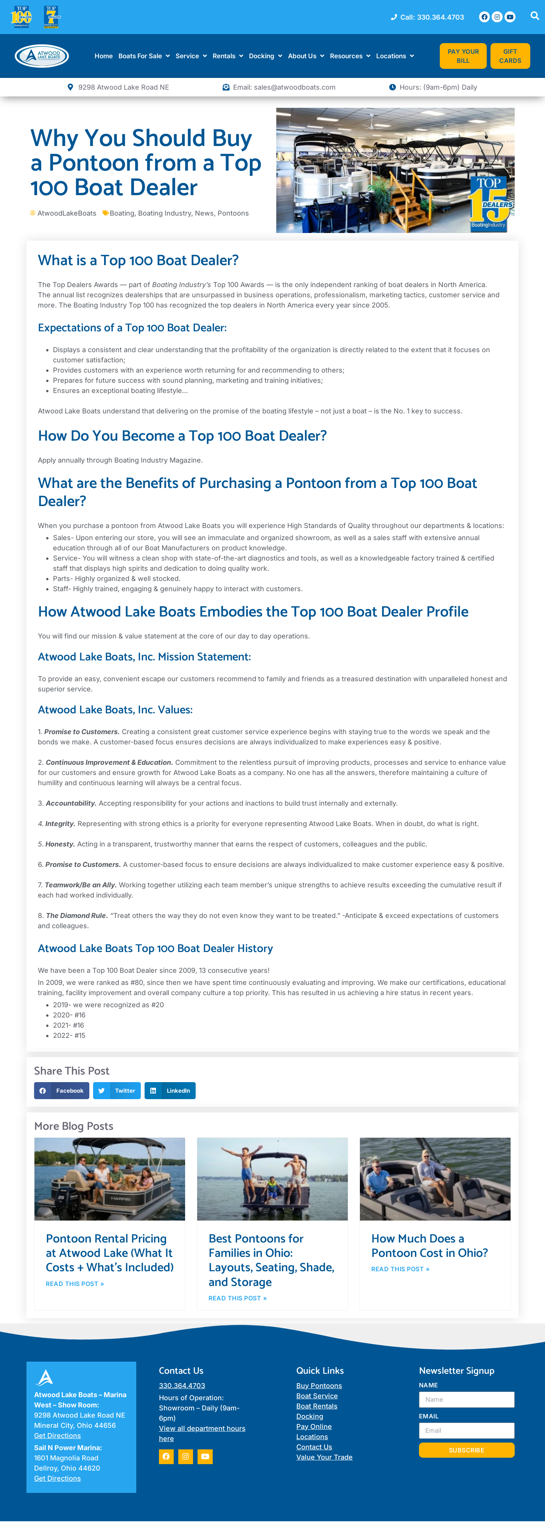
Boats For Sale (144, 56)
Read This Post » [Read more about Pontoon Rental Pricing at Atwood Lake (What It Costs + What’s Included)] (75, 1284)
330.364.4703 (182, 1386)
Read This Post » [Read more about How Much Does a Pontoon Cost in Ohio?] (400, 1270)
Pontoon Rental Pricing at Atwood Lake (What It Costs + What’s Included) (110, 1253)
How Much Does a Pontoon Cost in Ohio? (429, 1246)
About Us (306, 56)
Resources (350, 56)
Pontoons (233, 213)
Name (428, 1386)
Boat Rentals (317, 1407)
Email (429, 1417)
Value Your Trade (324, 1458)
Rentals (228, 56)
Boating (122, 213)
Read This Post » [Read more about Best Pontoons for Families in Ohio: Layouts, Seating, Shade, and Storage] (238, 1299)
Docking (265, 56)
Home (104, 56)
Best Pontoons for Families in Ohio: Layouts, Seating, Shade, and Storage (271, 1260)
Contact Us (314, 1448)
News (204, 213)
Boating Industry (164, 213)
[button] (61, 1090)
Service (191, 56)
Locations (395, 56)
